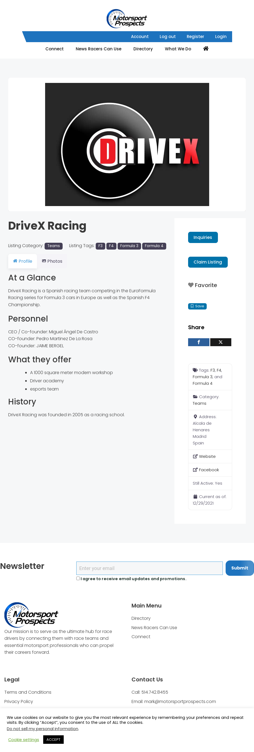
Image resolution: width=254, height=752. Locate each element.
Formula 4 (154, 245)
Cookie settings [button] (23, 739)
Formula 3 (129, 245)
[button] (26, 145)
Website (207, 456)
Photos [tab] (55, 261)
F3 (100, 245)
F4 (111, 245)
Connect (54, 49)
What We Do (178, 49)
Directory (143, 49)
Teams (53, 245)
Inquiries (203, 237)
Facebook (209, 470)
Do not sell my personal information (42, 728)
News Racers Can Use (98, 49)
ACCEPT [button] (53, 739)
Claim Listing (208, 262)
